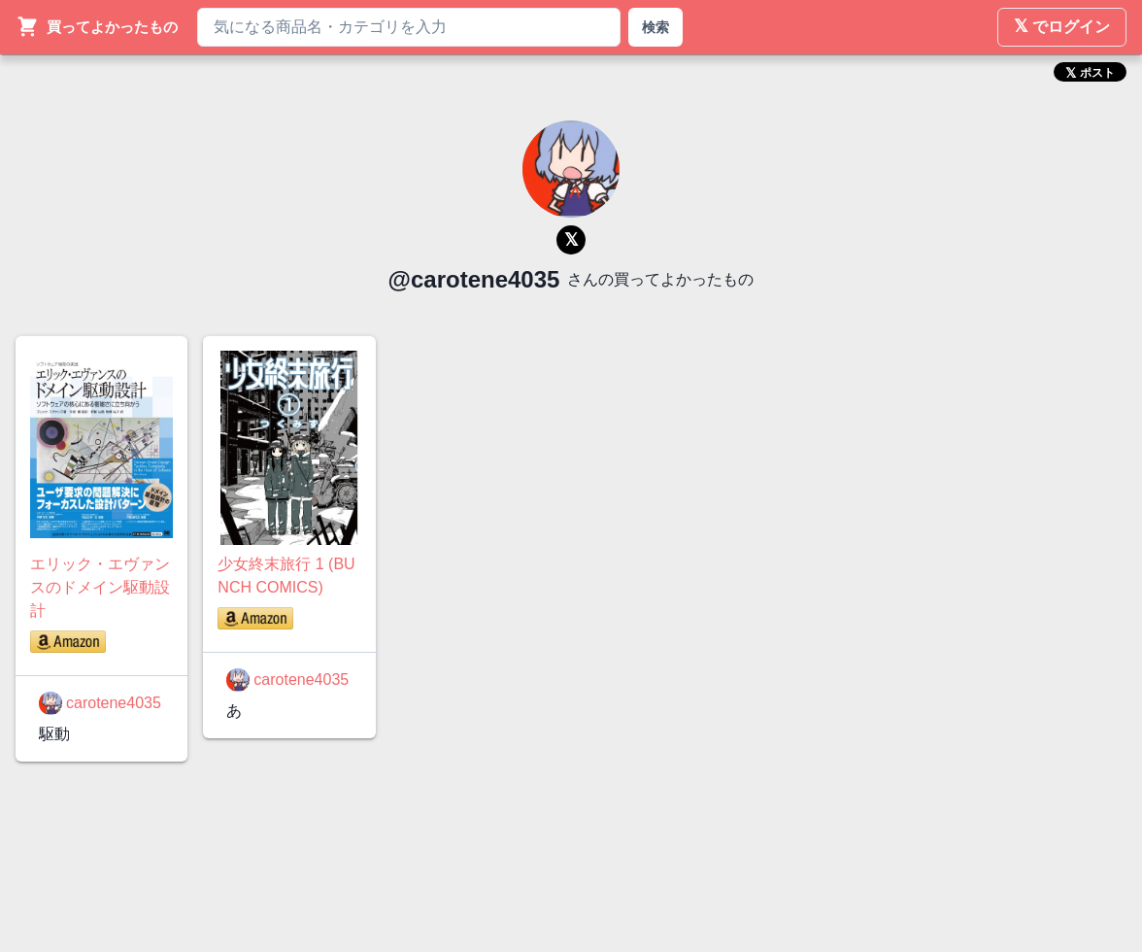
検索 (655, 27)
